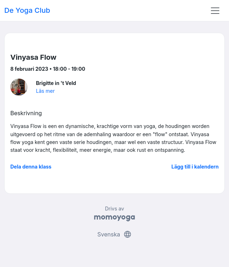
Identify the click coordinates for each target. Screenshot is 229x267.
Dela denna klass (30, 167)
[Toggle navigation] (215, 10)
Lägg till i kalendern (195, 167)
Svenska (114, 234)
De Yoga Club (27, 10)
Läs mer (45, 91)
